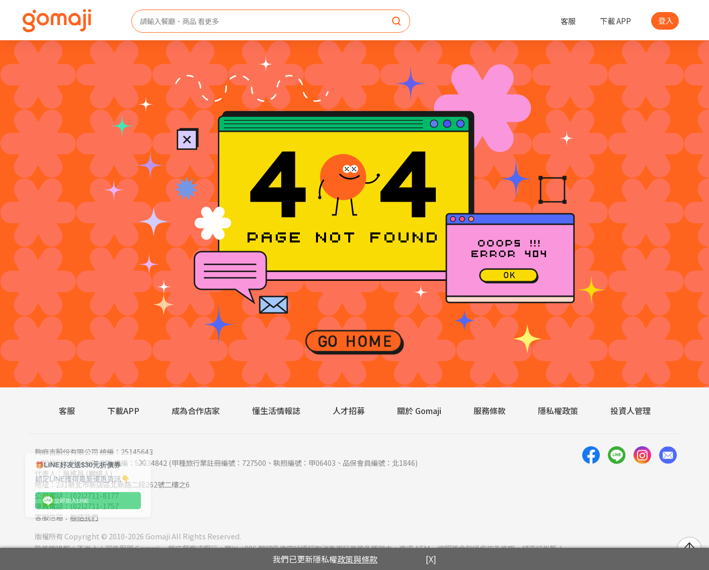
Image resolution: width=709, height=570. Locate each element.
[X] (431, 559)
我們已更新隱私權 (325, 559)
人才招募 (349, 410)
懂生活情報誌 (276, 410)
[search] (396, 21)
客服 (568, 20)
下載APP (123, 410)
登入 (665, 20)
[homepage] (57, 20)
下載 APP (615, 20)
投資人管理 (630, 410)
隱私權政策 (558, 410)
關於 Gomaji (419, 410)
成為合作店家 (196, 410)
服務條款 (490, 410)
